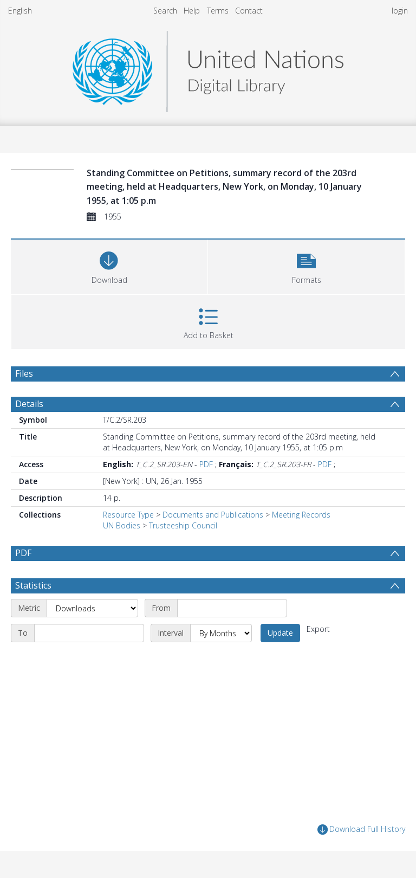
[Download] (109, 265)
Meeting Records (301, 514)
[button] (306, 265)
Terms (218, 10)
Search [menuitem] (165, 10)
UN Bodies (121, 525)
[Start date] (232, 608)
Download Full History (361, 829)
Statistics (33, 585)
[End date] (89, 633)
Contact (249, 10)
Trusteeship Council (183, 525)
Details (29, 404)
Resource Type (128, 514)
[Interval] (221, 633)
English (20, 10)
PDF (206, 464)
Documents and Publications (212, 514)
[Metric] (92, 608)
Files (24, 373)
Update (280, 633)
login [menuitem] (400, 10)
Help (192, 10)
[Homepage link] (208, 68)
